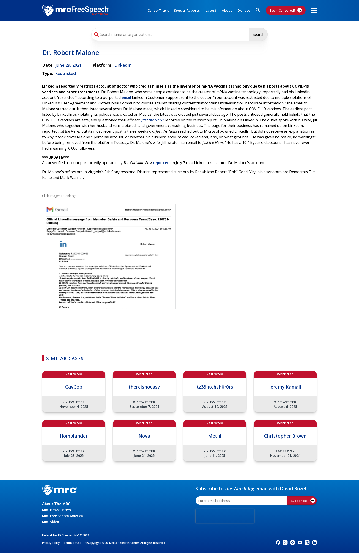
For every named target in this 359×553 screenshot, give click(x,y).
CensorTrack (158, 10)
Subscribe (303, 500)
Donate (244, 10)
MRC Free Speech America (62, 516)
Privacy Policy (51, 543)
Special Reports (187, 10)
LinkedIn (122, 65)
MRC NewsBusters (56, 510)
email (126, 97)
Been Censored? (285, 10)
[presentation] (225, 516)
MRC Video (50, 522)
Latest (210, 10)
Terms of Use (72, 543)
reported (161, 162)
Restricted (65, 73)
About (227, 10)
